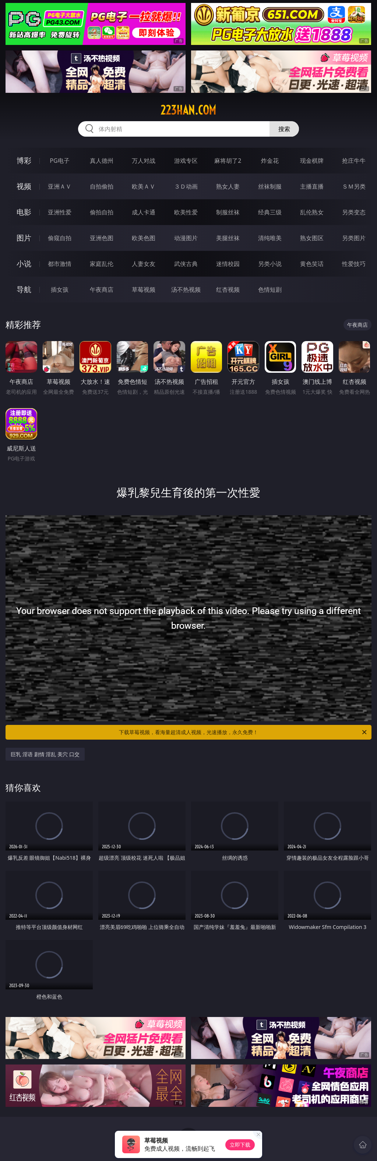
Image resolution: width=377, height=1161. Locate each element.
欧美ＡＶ (143, 186)
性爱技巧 (354, 264)
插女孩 (59, 289)
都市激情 (59, 264)
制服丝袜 (228, 212)
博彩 (24, 160)
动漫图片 (186, 238)
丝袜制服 (270, 186)
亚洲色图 (101, 238)
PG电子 (59, 161)
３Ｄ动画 (186, 186)
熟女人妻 (228, 186)
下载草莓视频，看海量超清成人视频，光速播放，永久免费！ (243, 732)
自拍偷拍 (101, 186)
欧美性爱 (186, 212)
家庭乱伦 (101, 264)
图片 (24, 238)
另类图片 (354, 238)
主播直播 (312, 186)
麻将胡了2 (227, 161)
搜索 (284, 129)
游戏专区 (186, 161)
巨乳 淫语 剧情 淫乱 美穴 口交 (45, 754)
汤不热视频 (186, 289)
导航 (24, 289)
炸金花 (270, 161)
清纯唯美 (270, 238)
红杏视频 (228, 289)
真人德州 (101, 161)
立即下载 (240, 1144)
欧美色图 (143, 238)
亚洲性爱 (59, 212)
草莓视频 (143, 289)
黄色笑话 (312, 264)
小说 (24, 264)
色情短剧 (270, 289)
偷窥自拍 (59, 238)
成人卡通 (143, 212)
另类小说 (270, 264)
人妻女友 (143, 264)
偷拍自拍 (101, 212)
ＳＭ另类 (354, 186)
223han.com (188, 110)
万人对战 (143, 161)
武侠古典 (186, 264)
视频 (24, 186)
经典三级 (270, 212)
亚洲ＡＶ (59, 186)
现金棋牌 (312, 161)
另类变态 (354, 212)
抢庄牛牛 (354, 161)
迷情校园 (228, 264)
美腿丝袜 (228, 238)
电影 (24, 212)
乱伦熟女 (312, 212)
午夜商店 (101, 289)
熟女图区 (312, 238)
